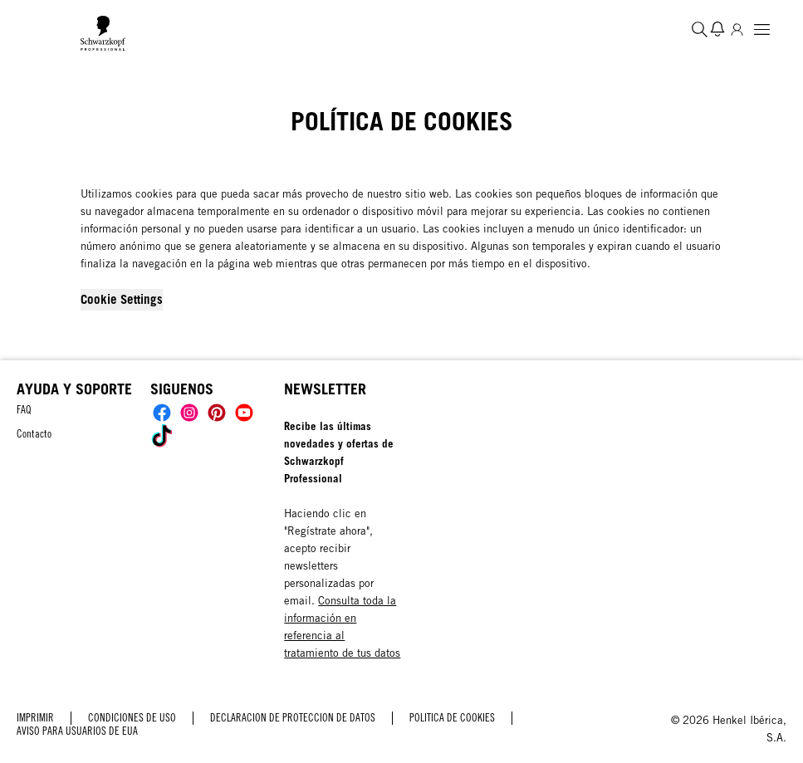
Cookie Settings (122, 298)
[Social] (162, 412)
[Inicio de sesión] (737, 29)
